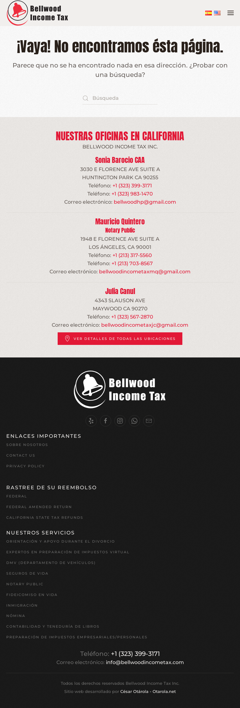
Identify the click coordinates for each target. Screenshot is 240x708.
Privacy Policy (25, 466)
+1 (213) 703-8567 (132, 263)
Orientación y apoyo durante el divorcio (60, 541)
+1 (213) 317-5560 (132, 255)
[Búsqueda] (120, 98)
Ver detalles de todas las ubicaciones (120, 338)
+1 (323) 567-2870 (132, 317)
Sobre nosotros (27, 444)
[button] (230, 12)
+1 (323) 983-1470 (132, 194)
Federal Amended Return (39, 507)
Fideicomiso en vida (32, 595)
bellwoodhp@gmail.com (145, 202)
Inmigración (22, 605)
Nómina (15, 616)
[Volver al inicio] (37, 13)
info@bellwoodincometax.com (145, 662)
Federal (16, 496)
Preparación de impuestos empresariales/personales (77, 637)
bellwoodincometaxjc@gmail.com (144, 325)
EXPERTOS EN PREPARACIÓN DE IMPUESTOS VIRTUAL (68, 552)
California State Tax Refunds (44, 517)
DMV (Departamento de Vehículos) (51, 562)
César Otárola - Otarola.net (148, 691)
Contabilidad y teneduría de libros (53, 626)
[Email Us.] (148, 420)
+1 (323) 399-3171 (132, 186)
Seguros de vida (27, 573)
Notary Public (25, 584)
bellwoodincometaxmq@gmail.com (144, 272)
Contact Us (20, 455)
